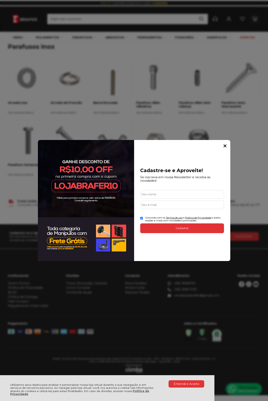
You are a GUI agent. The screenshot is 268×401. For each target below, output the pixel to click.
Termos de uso (174, 217)
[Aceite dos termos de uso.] (141, 218)
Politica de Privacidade (198, 217)
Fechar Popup (225, 146)
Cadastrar (182, 228)
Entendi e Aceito (186, 384)
